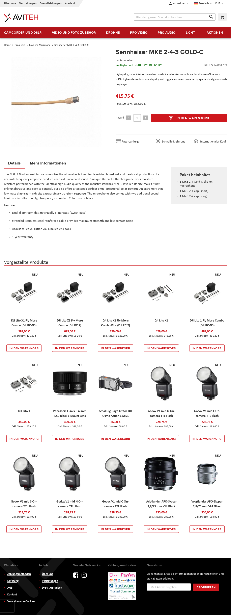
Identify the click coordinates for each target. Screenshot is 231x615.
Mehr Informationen (48, 163)
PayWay (122, 586)
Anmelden (179, 3)
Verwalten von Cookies (21, 601)
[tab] (14, 164)
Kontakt (70, 3)
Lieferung (13, 581)
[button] (219, 3)
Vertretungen (27, 3)
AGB (9, 587)
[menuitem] (23, 32)
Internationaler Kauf (213, 141)
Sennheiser (126, 60)
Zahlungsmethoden (19, 574)
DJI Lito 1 (24, 411)
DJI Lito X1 (161, 320)
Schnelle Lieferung (173, 141)
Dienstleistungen (50, 3)
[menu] (115, 32)
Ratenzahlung (130, 141)
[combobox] (174, 17)
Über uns (10, 3)
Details (14, 163)
